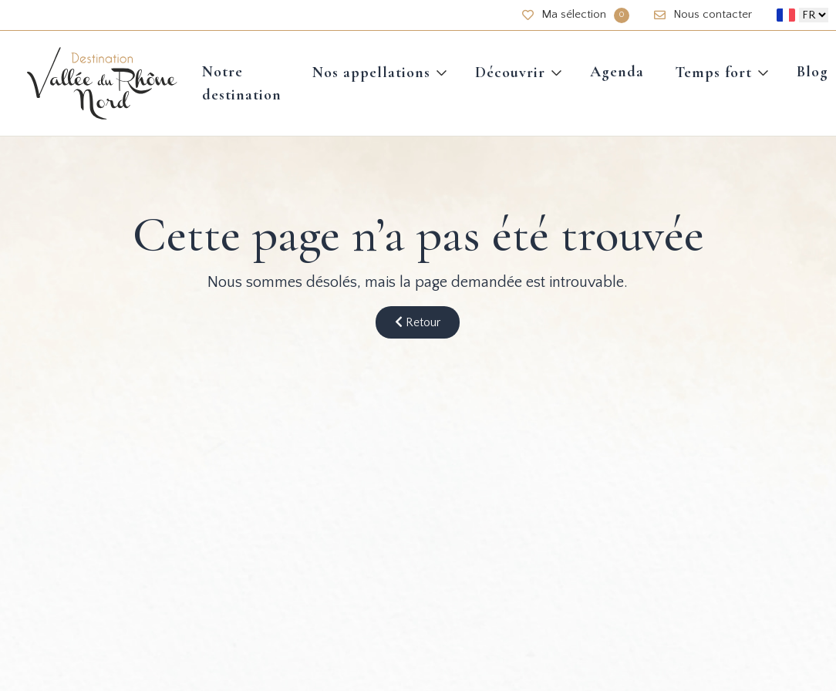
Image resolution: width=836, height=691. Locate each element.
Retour (417, 322)
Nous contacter (703, 14)
